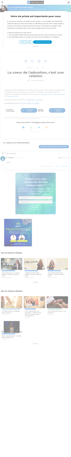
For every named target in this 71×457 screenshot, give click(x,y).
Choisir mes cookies (26, 42)
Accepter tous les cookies (42, 42)
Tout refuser (35, 46)
